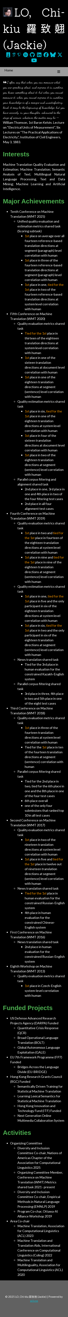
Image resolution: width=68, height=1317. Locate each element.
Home (8, 70)
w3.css (34, 1300)
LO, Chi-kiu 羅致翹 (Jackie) (34, 28)
